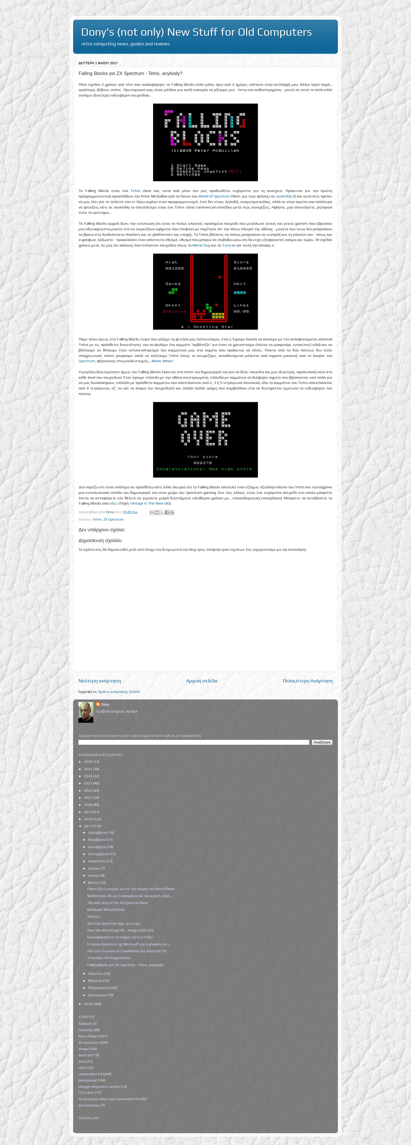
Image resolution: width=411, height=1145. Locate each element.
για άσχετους (89, 1105)
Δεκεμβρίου (98, 832)
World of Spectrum (214, 196)
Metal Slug (201, 245)
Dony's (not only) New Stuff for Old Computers (196, 31)
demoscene (87, 1080)
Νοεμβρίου (97, 839)
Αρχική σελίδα (202, 680)
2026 (88, 761)
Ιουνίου (94, 875)
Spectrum (87, 361)
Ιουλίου (94, 868)
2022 (88, 790)
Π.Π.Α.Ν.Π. (86, 1092)
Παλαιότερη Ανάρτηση (308, 680)
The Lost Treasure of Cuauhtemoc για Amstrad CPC (127, 951)
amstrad (85, 1055)
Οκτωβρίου (97, 847)
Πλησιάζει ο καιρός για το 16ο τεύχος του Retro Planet (131, 889)
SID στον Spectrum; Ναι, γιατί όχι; (114, 923)
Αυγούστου (97, 861)
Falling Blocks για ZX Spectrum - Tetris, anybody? (125, 965)
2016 (88, 1004)
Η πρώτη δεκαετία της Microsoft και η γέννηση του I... (129, 944)
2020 (88, 804)
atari (82, 1061)
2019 (88, 812)
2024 (88, 776)
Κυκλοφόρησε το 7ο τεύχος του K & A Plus (120, 937)
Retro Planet (88, 1036)
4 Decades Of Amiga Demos (109, 958)
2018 (88, 819)
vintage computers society (99, 1086)
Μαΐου (94, 882)
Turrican (229, 245)
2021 (88, 797)
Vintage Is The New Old (150, 503)
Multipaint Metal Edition (106, 909)
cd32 (82, 1068)
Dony (105, 704)
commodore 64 (90, 1074)
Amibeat (85, 1023)
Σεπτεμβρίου (99, 854)
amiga (83, 1049)
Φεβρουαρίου (99, 988)
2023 (88, 783)
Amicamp (85, 1030)
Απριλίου (96, 973)
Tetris (135, 190)
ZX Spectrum (113, 519)
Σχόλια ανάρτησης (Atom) (119, 691)
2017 (88, 826)
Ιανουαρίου (97, 995)
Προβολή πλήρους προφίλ (117, 711)
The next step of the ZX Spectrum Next (117, 903)
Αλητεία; (94, 916)
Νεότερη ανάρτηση (99, 680)
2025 (88, 769)
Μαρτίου (95, 980)
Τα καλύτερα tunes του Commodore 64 (109, 1099)
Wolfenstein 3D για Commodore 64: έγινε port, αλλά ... (130, 896)
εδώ (113, 503)
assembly (284, 196)
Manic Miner (162, 361)
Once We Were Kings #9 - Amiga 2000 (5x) (120, 930)
